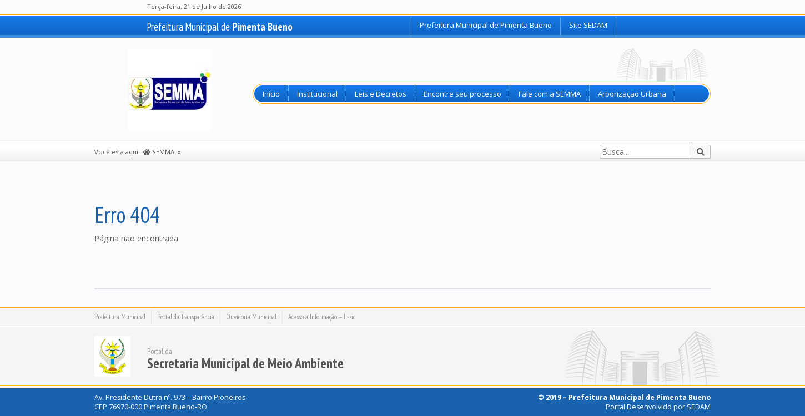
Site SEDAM (588, 25)
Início (271, 94)
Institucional (317, 94)
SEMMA (158, 152)
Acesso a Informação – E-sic (321, 317)
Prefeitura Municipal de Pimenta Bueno (486, 25)
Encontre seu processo (462, 94)
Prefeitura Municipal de (220, 26)
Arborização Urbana (632, 94)
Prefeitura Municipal (119, 317)
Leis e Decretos (380, 94)
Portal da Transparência (185, 317)
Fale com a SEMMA (550, 94)
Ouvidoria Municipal (251, 317)
